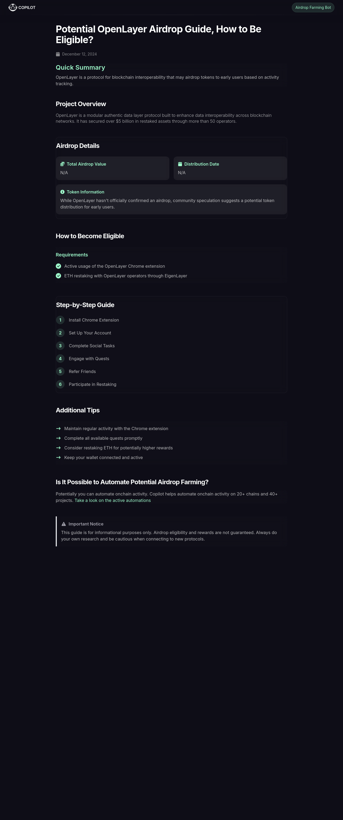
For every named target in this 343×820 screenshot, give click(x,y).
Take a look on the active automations (112, 500)
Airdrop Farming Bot (313, 7)
